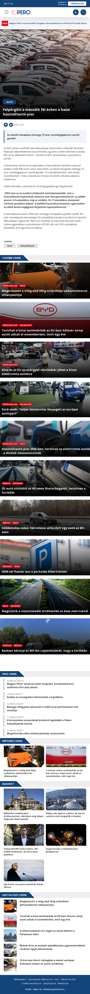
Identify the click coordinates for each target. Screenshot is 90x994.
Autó (9, 102)
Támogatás (77, 3)
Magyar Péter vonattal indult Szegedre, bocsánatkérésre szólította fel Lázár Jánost (48, 23)
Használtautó (27, 245)
